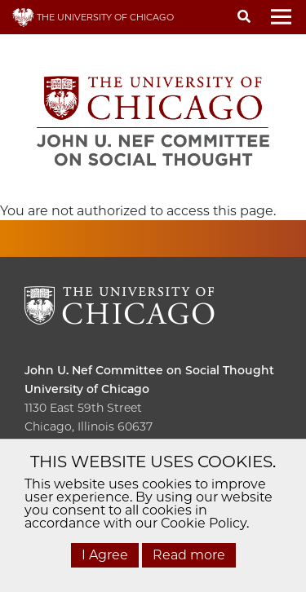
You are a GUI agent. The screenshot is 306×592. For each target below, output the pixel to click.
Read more (189, 555)
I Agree (105, 555)
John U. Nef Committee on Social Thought (149, 370)
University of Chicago (86, 389)
